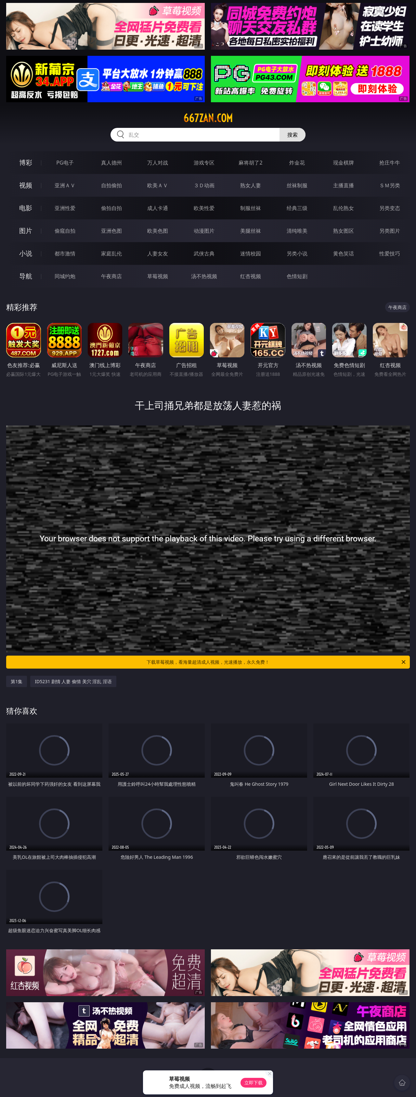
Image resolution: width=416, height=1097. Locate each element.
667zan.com (208, 118)
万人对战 (157, 162)
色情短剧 (297, 276)
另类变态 (389, 208)
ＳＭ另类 (389, 185)
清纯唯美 (297, 230)
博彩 (25, 162)
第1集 (16, 681)
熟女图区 (343, 230)
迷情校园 (250, 253)
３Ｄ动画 (204, 185)
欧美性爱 (204, 208)
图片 (25, 230)
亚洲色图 (111, 230)
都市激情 (65, 253)
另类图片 (389, 230)
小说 (25, 253)
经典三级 (297, 208)
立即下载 (253, 1082)
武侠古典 (204, 253)
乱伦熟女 (343, 208)
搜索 (292, 134)
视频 (25, 185)
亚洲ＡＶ (65, 185)
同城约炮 (65, 276)
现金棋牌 (343, 162)
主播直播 (343, 185)
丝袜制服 (297, 185)
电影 (25, 207)
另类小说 (297, 253)
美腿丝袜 (250, 230)
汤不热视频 (204, 276)
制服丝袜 (250, 208)
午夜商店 (111, 276)
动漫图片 (204, 230)
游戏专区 (204, 162)
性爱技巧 (389, 253)
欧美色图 (157, 230)
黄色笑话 (343, 253)
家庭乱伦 (111, 253)
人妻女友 (157, 253)
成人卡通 (157, 208)
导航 (25, 276)
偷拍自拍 (111, 208)
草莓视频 (157, 276)
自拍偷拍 (111, 185)
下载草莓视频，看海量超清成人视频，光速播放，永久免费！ (277, 662)
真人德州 (111, 162)
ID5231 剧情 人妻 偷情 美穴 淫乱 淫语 (73, 681)
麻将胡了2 (250, 162)
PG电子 (64, 162)
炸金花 (297, 162)
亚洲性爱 (65, 208)
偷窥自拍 (65, 230)
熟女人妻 (250, 185)
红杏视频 (250, 276)
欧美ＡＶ (157, 185)
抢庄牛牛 (389, 162)
